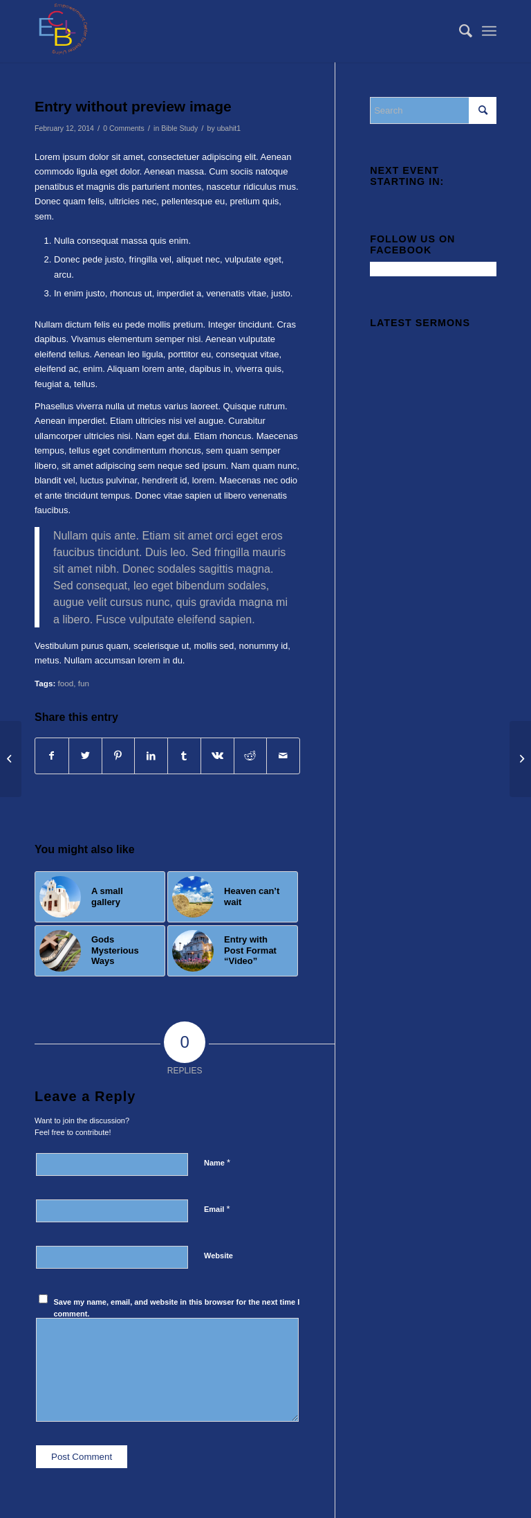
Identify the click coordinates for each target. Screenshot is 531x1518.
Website (218, 1255)
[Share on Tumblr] (184, 756)
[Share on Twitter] (85, 756)
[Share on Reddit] (250, 756)
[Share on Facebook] (51, 756)
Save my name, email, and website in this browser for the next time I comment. (177, 1308)
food (66, 683)
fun (83, 683)
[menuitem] (458, 31)
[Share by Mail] (283, 756)
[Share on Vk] (217, 756)
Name (217, 1162)
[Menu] (489, 31)
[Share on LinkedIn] (151, 756)
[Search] (458, 31)
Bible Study (179, 128)
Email (217, 1209)
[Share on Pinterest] (118, 756)
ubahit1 (229, 128)
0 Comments (124, 128)
